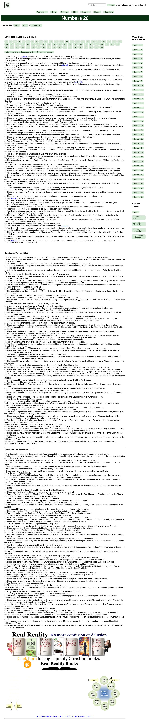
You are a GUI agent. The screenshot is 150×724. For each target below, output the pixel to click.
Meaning (64, 12)
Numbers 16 (138, 112)
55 (49, 47)
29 (28, 44)
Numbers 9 (137, 81)
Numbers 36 (138, 197)
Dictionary (85, 12)
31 (38, 44)
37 (70, 44)
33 (49, 44)
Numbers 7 (137, 72)
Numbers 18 (138, 121)
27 (17, 44)
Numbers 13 (138, 99)
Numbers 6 (137, 68)
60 (75, 47)
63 (91, 47)
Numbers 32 (138, 179)
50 (23, 47)
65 (102, 47)
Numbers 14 (138, 103)
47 (7, 47)
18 (88, 41)
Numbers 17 (138, 117)
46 (117, 44)
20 (98, 41)
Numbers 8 (137, 76)
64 (96, 47)
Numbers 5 (137, 63)
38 (75, 44)
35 (59, 44)
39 (81, 44)
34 (54, 44)
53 (38, 47)
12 (56, 41)
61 (81, 47)
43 (102, 44)
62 (86, 47)
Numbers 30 (138, 170)
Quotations (109, 12)
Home (54, 12)
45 (112, 44)
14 (67, 41)
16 (77, 41)
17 (83, 41)
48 (12, 47)
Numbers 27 (138, 157)
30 (33, 44)
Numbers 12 (138, 94)
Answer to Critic (137, 217)
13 (62, 41)
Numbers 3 (137, 54)
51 (28, 47)
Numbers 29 (138, 166)
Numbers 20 (138, 130)
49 (17, 47)
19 (93, 41)
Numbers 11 (138, 90)
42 (96, 44)
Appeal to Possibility (137, 224)
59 (70, 47)
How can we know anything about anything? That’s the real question (64, 716)
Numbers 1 (137, 45)
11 (51, 41)
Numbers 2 (137, 50)
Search (111, 5)
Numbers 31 (138, 175)
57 (59, 47)
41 (91, 44)
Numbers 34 (138, 188)
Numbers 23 (138, 143)
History (97, 12)
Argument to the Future (138, 236)
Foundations (41, 12)
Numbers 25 (138, 152)
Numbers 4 (137, 59)
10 (46, 41)
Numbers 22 (138, 139)
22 (109, 41)
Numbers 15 (138, 108)
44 (107, 44)
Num (25, 25)
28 (23, 44)
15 (72, 41)
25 (7, 44)
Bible (75, 12)
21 (104, 41)
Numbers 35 (138, 193)
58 (65, 47)
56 (54, 47)
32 (44, 44)
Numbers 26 (36, 25)
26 (12, 44)
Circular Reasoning (137, 230)
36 (65, 44)
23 (114, 41)
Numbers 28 (138, 161)
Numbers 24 (138, 148)
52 (33, 47)
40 (86, 44)
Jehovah (23, 57)
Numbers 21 (138, 134)
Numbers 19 (138, 126)
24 (120, 41)
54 (44, 47)
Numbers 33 (138, 184)
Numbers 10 (138, 85)
